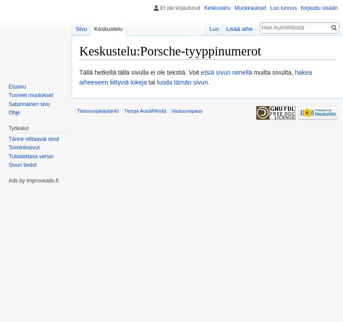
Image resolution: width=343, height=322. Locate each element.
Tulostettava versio (31, 156)
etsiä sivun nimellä (226, 72)
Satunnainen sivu (29, 104)
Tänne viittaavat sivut (34, 139)
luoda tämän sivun (182, 82)
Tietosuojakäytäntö (98, 111)
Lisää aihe (239, 28)
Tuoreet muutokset (31, 95)
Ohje (14, 113)
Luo (214, 28)
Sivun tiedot (23, 165)
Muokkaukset (250, 8)
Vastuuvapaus (187, 111)
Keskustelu (217, 8)
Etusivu (17, 87)
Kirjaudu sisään (319, 8)
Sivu (81, 28)
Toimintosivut (24, 147)
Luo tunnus (283, 8)
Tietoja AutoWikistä (145, 111)
